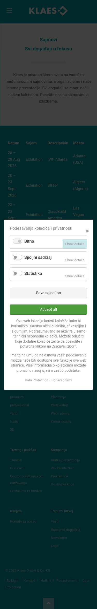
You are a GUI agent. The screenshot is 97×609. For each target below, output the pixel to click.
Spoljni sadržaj (38, 257)
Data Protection (36, 380)
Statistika (33, 273)
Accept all (48, 309)
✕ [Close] (87, 230)
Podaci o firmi (61, 380)
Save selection (48, 292)
